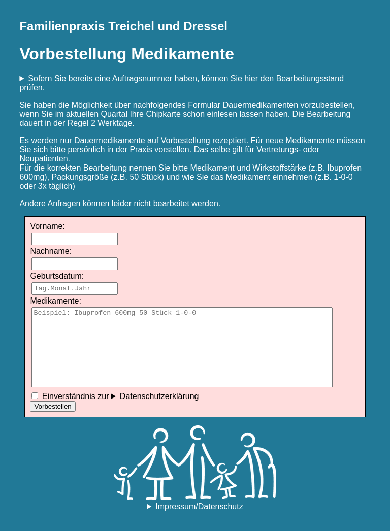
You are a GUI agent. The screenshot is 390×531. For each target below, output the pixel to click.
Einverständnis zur (115, 396)
